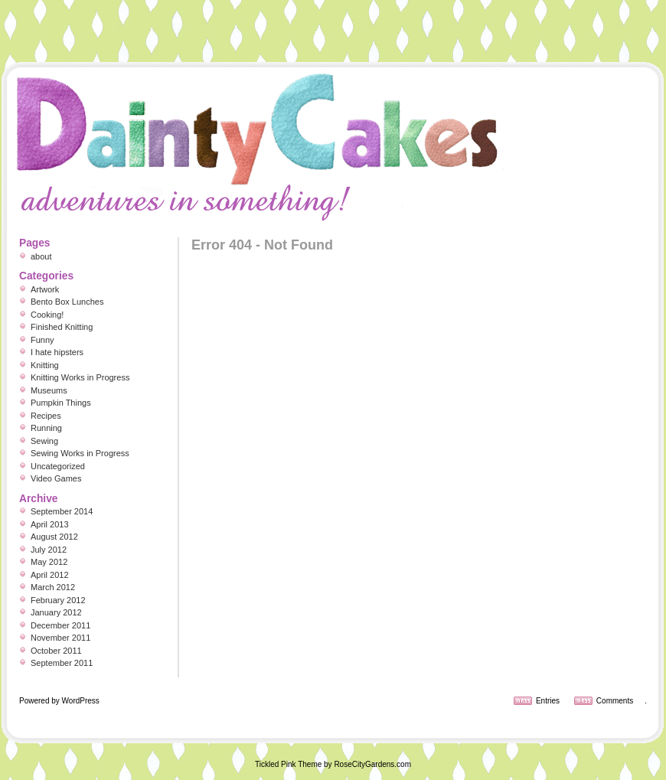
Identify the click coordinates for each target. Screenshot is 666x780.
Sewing (44, 440)
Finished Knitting (62, 326)
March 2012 (53, 587)
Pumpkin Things (61, 402)
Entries (548, 701)
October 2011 (56, 650)
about (41, 256)
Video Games (56, 478)
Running (46, 427)
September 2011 (62, 662)
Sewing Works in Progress (80, 453)
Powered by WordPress (59, 701)
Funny (42, 339)
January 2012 (56, 612)
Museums (49, 390)
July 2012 (49, 549)
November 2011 (60, 637)
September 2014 (62, 511)
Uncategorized (58, 466)
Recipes (46, 415)
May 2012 (49, 561)
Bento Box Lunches (67, 301)
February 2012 (58, 600)
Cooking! (47, 314)
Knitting (45, 365)
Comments (614, 701)
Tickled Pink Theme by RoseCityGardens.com (333, 764)
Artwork (45, 289)
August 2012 (54, 536)
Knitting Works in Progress (80, 377)
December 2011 (60, 625)
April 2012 (50, 574)
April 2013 (50, 524)
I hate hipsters (57, 352)
